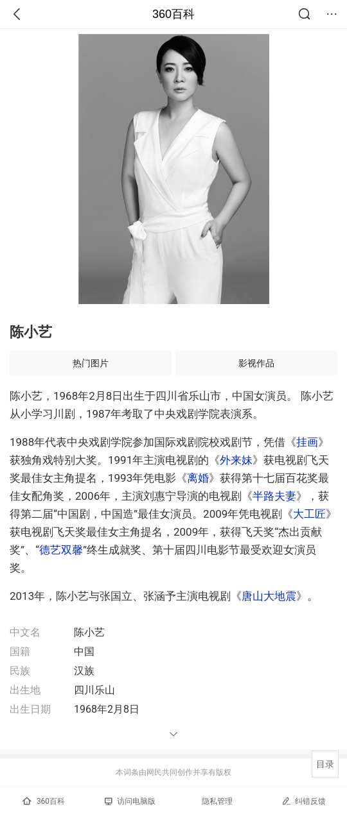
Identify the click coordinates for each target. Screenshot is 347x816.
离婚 (198, 478)
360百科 (173, 14)
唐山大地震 (269, 596)
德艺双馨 (61, 549)
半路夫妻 (274, 495)
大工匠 (309, 513)
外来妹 (236, 460)
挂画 (307, 442)
